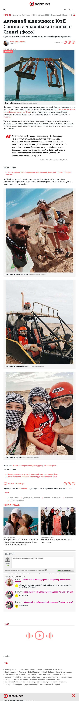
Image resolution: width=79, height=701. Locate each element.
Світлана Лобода (11, 674)
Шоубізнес (8, 51)
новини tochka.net (21, 679)
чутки (57, 684)
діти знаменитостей (31, 498)
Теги (7, 663)
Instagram (7, 117)
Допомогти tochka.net (22, 15)
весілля (27, 677)
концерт (8, 679)
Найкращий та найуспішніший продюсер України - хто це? (48, 592)
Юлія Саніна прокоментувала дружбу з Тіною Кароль (34, 466)
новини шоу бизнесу (12, 682)
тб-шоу (7, 684)
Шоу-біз (56, 674)
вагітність (17, 677)
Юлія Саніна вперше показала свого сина (56, 540)
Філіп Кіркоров (44, 674)
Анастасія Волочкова (27, 670)
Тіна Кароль (25, 674)
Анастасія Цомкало (17, 42)
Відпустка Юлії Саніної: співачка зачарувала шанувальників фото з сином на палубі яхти (20, 542)
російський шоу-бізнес (31, 682)
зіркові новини (66, 677)
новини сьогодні (53, 679)
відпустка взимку (17, 500)
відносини (36, 677)
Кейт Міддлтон (34, 672)
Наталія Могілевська (64, 672)
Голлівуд (22, 672)
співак (55, 682)
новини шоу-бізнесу (52, 498)
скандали (46, 682)
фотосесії (49, 684)
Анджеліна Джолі (45, 670)
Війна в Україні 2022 (41, 15)
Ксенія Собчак (48, 672)
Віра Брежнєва (10, 672)
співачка (63, 682)
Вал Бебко (69, 498)
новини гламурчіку (37, 679)
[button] (69, 9)
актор (64, 674)
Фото (34, 674)
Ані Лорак (58, 670)
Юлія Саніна (14, 498)
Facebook (23, 488)
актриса (8, 677)
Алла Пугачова (10, 670)
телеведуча (17, 684)
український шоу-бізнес (33, 684)
